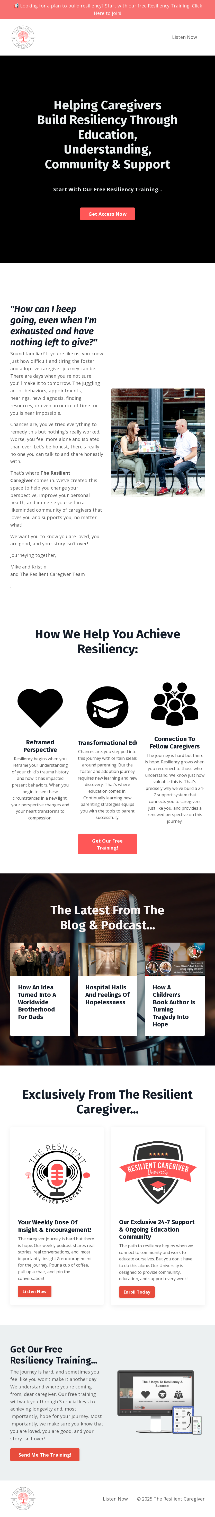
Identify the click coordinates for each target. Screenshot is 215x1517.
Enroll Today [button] (137, 1292)
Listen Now (184, 37)
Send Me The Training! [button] (45, 1455)
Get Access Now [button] (107, 214)
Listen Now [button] (35, 1291)
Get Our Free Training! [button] (107, 844)
